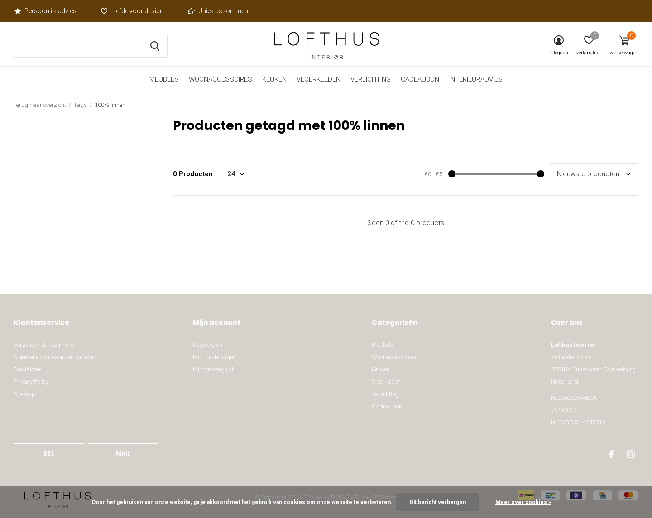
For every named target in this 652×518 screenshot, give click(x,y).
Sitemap (24, 394)
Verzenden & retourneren (45, 344)
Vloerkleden (318, 79)
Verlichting (370, 79)
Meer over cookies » (523, 502)
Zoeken (155, 46)
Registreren (207, 344)
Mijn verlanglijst (213, 369)
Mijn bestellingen (214, 357)
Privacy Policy (31, 381)
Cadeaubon (420, 79)
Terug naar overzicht (40, 104)
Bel (48, 453)
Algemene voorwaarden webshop (56, 357)
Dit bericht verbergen (438, 502)
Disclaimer (27, 369)
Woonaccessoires (220, 79)
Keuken (274, 79)
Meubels (164, 79)
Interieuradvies (476, 79)
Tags (80, 104)
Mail (123, 453)
